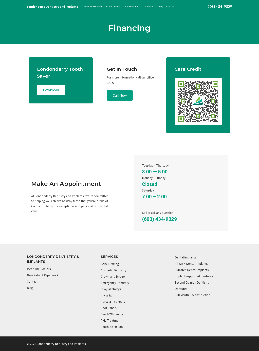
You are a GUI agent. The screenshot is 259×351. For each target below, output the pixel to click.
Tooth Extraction (112, 327)
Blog (161, 6)
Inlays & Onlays (111, 289)
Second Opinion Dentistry (192, 282)
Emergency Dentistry (115, 283)
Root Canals (108, 308)
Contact (170, 6)
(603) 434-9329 (219, 6)
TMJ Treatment (111, 320)
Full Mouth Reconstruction (192, 295)
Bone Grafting (110, 264)
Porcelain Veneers (113, 302)
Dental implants (185, 257)
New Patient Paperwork (42, 275)
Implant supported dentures (194, 276)
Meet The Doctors (93, 6)
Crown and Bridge (113, 276)
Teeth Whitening (112, 314)
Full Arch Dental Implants (192, 270)
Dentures (181, 289)
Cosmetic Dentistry (113, 270)
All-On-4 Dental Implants (191, 264)
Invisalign (107, 295)
